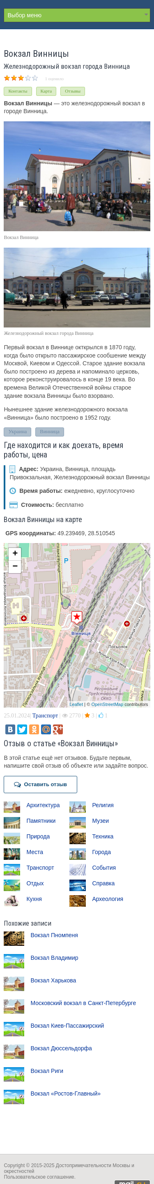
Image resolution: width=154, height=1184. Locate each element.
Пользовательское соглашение (39, 1177)
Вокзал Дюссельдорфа (61, 1048)
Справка (103, 883)
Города (101, 852)
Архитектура (43, 805)
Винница (50, 431)
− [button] (15, 567)
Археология (107, 899)
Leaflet (76, 704)
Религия (103, 805)
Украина (17, 431)
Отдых (35, 883)
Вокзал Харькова (53, 980)
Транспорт (45, 716)
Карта (46, 90)
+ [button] (15, 554)
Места (34, 852)
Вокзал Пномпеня (54, 935)
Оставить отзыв (40, 784)
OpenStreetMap (107, 704)
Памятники (40, 820)
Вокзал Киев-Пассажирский (67, 1025)
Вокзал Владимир (54, 957)
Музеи (100, 820)
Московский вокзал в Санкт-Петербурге (83, 1003)
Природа (38, 836)
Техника (102, 836)
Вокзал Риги (46, 1071)
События (104, 867)
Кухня (33, 899)
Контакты (17, 90)
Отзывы (72, 90)
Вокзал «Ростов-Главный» (65, 1093)
